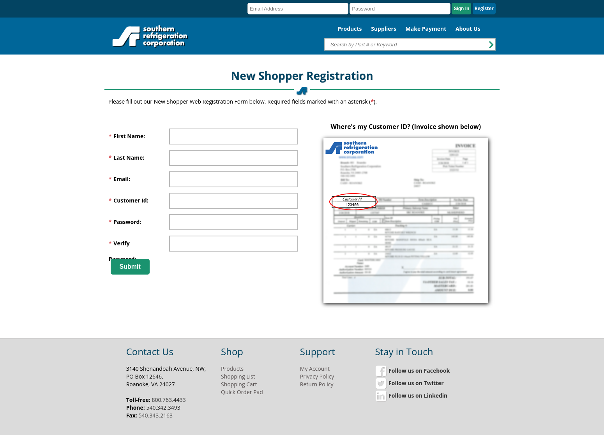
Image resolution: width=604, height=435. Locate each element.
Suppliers (383, 28)
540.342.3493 (163, 407)
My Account (315, 368)
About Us (468, 28)
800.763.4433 (168, 399)
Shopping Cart (239, 384)
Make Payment (426, 28)
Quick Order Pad (242, 392)
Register (484, 8)
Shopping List (238, 376)
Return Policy (317, 384)
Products (349, 28)
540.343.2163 (156, 415)
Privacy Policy (317, 376)
